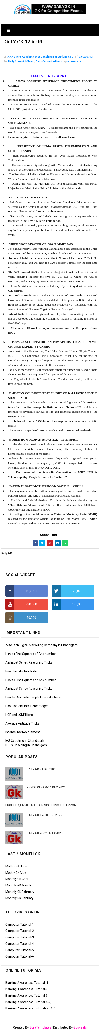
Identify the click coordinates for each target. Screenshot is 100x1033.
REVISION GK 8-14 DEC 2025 (46, 787)
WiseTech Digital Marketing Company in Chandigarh (41, 645)
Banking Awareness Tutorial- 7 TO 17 (31, 1008)
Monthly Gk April (16, 879)
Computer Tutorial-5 (19, 950)
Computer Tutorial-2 (19, 931)
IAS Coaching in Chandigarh (24, 740)
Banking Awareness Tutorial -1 (26, 982)
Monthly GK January (19, 898)
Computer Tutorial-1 (19, 924)
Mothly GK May (15, 872)
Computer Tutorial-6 (19, 956)
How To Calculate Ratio (21, 671)
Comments (73, 61)
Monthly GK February (19, 892)
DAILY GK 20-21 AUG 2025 (45, 833)
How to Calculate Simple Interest (28, 697)
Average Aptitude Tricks (22, 723)
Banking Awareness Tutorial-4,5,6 (29, 1002)
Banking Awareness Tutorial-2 (26, 989)
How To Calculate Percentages (26, 706)
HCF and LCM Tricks (19, 715)
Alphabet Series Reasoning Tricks (28, 662)
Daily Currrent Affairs (49, 61)
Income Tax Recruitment (22, 732)
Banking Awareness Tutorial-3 (26, 995)
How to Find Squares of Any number (30, 654)
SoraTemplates (40, 1027)
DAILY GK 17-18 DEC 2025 (44, 815)
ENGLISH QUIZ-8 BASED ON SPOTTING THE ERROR (40, 805)
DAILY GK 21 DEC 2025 (42, 769)
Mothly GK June (16, 866)
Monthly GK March (18, 885)
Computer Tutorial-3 (19, 937)
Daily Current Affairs (21, 61)
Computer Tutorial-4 (19, 943)
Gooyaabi (80, 1027)
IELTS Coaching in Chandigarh (26, 745)
